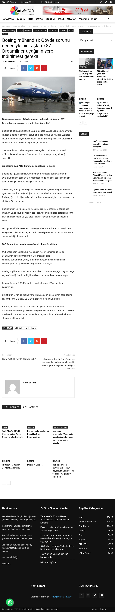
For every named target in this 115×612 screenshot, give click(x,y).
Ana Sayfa (6, 26)
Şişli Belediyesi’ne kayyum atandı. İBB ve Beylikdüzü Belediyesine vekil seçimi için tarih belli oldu (63, 471)
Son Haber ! (53, 31)
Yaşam (5, 34)
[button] (109, 19)
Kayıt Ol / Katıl (46, 2)
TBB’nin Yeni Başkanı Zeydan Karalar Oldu (54, 555)
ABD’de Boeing (21, 328)
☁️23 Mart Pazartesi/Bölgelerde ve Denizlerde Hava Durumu (57, 547)
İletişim (57, 2)
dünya (33, 328)
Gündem (20, 19)
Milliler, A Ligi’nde (35, 465)
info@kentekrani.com (62, 596)
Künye (94, 609)
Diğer (95, 19)
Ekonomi (50, 19)
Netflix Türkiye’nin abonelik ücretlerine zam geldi (101, 144)
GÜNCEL (63, 31)
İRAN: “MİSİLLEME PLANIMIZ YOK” (19, 359)
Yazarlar (84, 19)
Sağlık (61, 19)
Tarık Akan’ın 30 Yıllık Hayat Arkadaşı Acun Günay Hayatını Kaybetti (12, 434)
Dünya (39, 19)
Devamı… (6, 563)
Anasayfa (8, 19)
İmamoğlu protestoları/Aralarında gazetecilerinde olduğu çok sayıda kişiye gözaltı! (63, 437)
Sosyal (70, 31)
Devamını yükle (95, 202)
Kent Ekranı (10, 61)
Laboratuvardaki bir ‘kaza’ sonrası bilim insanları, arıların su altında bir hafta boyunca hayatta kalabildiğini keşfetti (58, 364)
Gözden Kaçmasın (40, 31)
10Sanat (71, 19)
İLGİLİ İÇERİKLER (11, 407)
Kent (30, 19)
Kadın (5, 427)
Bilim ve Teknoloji (20, 26)
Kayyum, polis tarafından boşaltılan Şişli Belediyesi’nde (38, 434)
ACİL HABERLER (30, 407)
